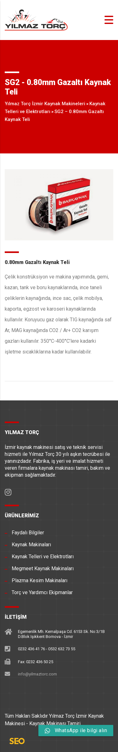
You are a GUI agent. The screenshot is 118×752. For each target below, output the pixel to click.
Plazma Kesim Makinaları (39, 580)
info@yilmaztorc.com (37, 674)
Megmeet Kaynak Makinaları (43, 568)
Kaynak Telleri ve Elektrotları (43, 557)
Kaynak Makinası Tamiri (55, 723)
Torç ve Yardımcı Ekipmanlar (42, 592)
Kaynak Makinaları (31, 545)
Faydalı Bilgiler (28, 533)
